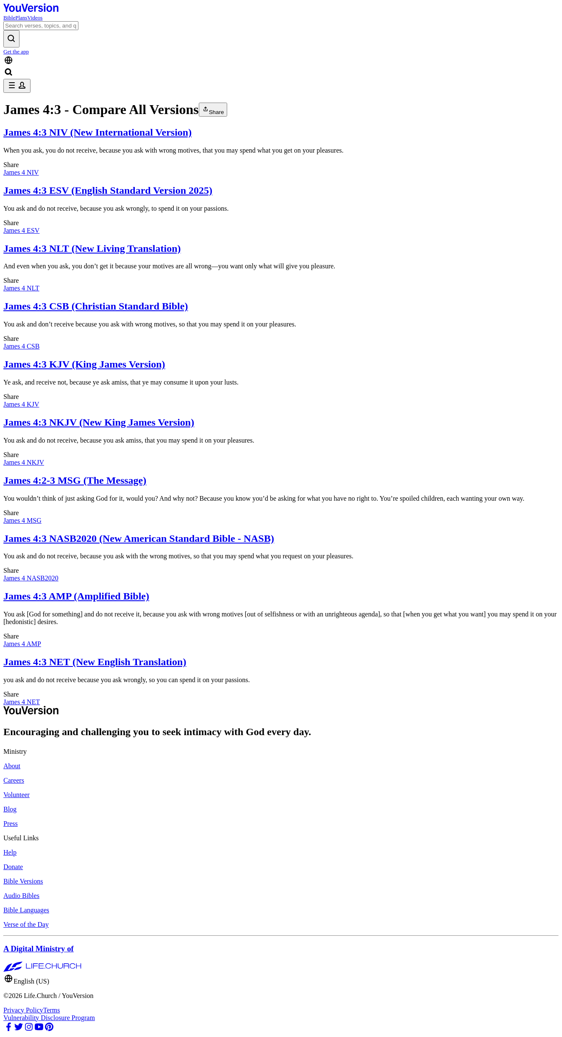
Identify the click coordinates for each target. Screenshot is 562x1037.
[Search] (40, 25)
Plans (21, 17)
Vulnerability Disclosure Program (49, 1017)
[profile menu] (17, 86)
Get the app (16, 51)
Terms (51, 1010)
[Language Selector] (281, 61)
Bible (9, 17)
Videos (34, 17)
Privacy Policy (23, 1010)
